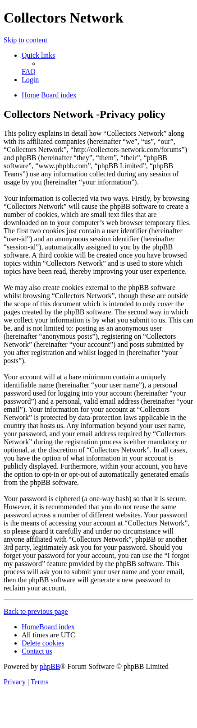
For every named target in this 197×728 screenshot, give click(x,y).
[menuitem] (29, 71)
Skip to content (25, 40)
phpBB (50, 666)
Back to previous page (36, 611)
